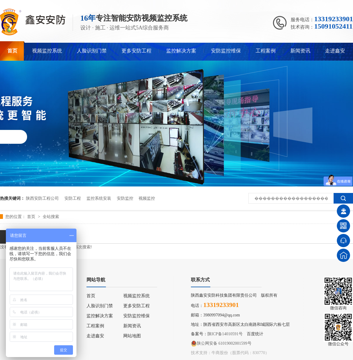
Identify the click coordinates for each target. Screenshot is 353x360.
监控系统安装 (98, 198)
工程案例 (266, 51)
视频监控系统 (47, 51)
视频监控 (147, 198)
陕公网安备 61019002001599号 (221, 343)
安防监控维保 (226, 51)
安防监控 (125, 198)
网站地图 (132, 335)
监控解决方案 (181, 51)
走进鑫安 (335, 51)
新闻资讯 (300, 51)
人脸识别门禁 (92, 51)
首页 (12, 51)
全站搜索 (51, 216)
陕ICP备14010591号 (225, 334)
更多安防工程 (136, 51)
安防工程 (72, 198)
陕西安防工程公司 (42, 198)
